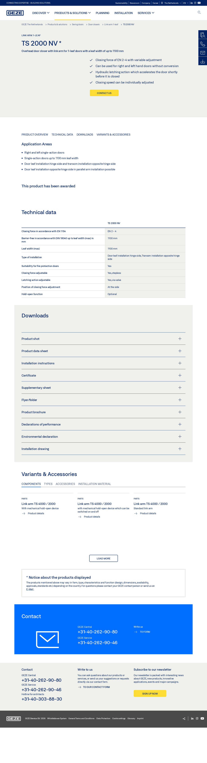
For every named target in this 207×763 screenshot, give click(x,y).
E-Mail (30, 624)
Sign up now (150, 729)
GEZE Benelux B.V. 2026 (35, 754)
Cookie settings (118, 754)
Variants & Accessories (113, 134)
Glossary (131, 754)
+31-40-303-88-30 (42, 734)
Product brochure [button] (102, 447)
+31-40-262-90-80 (97, 667)
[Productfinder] (202, 35)
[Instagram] (195, 3)
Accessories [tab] (65, 519)
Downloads (85, 134)
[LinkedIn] (192, 3)
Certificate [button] (102, 411)
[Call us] (202, 44)
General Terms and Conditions (81, 754)
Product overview (35, 134)
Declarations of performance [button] (102, 460)
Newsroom (134, 3)
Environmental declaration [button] (102, 472)
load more (103, 594)
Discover (39, 13)
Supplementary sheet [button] (102, 423)
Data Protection (103, 754)
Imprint (140, 754)
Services (144, 13)
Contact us (104, 93)
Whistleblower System (56, 754)
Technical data (62, 134)
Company (146, 3)
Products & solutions (70, 13)
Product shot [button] (102, 374)
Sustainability (121, 3)
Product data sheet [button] (102, 386)
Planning (102, 13)
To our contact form (96, 722)
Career (155, 3)
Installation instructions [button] (102, 398)
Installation (123, 13)
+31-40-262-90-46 (97, 678)
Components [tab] (31, 519)
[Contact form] (202, 53)
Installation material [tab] (94, 519)
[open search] (199, 12)
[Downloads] (202, 62)
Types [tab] (48, 519)
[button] (171, 3)
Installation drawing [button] (102, 484)
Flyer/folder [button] (102, 435)
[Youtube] (199, 3)
